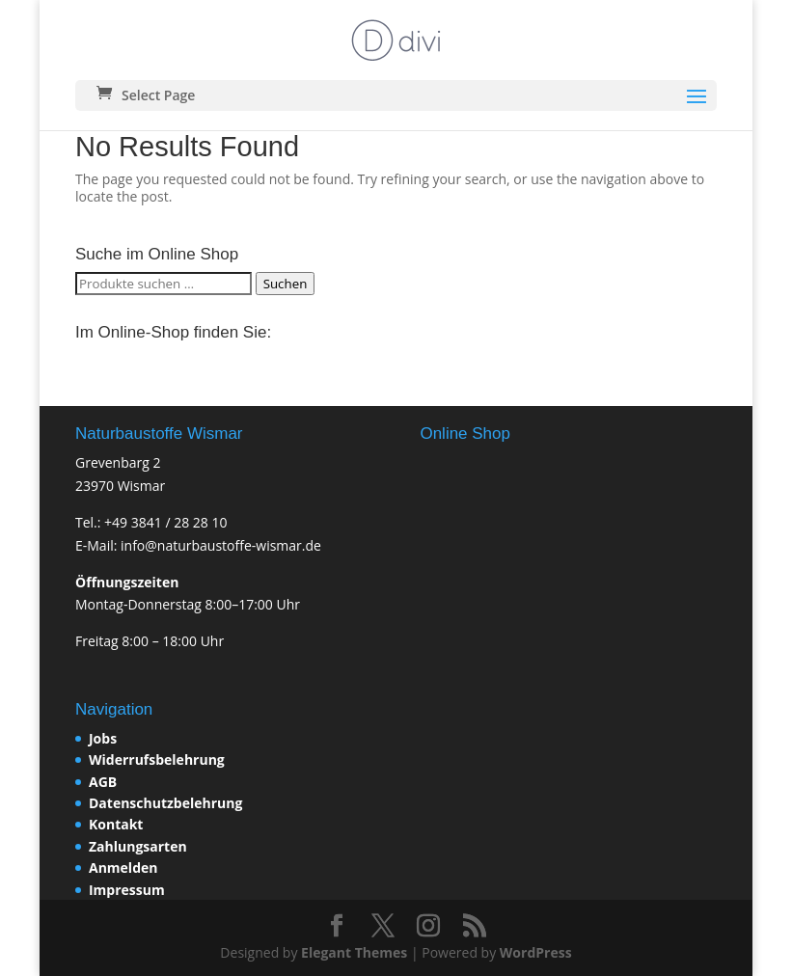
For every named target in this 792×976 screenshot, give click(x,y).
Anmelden (123, 867)
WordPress (536, 952)
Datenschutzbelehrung (165, 803)
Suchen (285, 283)
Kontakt (116, 824)
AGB (103, 782)
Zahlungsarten (138, 846)
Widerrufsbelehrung (157, 759)
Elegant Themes (354, 952)
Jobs (103, 738)
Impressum (127, 890)
